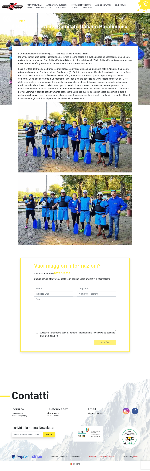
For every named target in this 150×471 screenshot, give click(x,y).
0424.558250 (62, 273)
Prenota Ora (88, 7)
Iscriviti (49, 434)
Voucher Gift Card (44, 7)
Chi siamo (60, 7)
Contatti (73, 7)
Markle (135, 456)
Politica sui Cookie (96, 456)
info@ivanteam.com (95, 413)
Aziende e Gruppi (102, 5)
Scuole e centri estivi (80, 5)
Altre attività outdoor (56, 5)
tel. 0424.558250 (53, 413)
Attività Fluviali (34, 5)
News (29, 7)
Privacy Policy (109, 456)
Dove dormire (120, 5)
